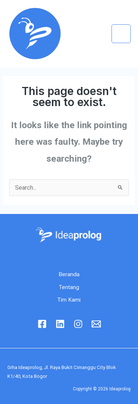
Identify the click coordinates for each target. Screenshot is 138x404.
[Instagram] (78, 324)
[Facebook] (42, 324)
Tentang (69, 287)
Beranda (69, 274)
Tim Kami (69, 299)
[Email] (96, 324)
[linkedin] (60, 324)
